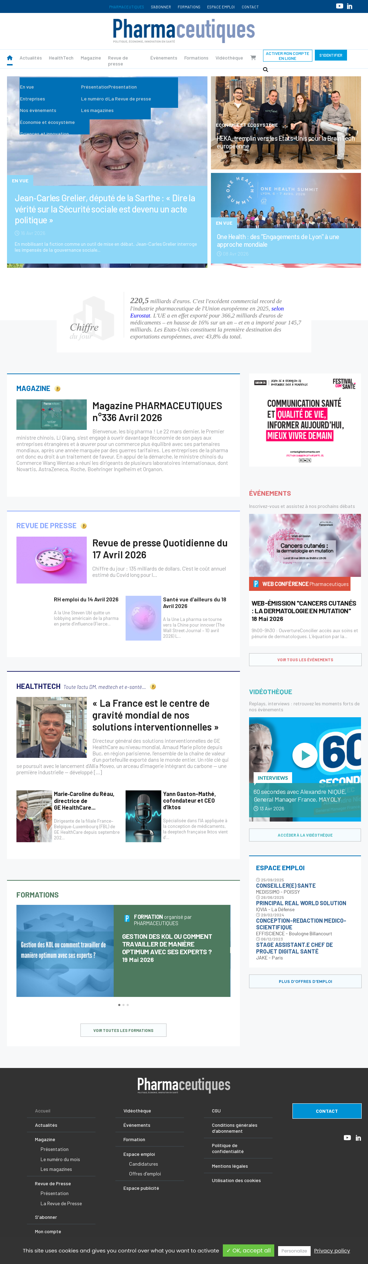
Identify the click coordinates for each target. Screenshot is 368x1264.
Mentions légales (230, 1166)
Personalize (294, 1251)
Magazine (91, 58)
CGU (216, 1110)
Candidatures (143, 1164)
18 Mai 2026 (304, 610)
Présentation (55, 1149)
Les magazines (56, 1169)
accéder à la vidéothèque (305, 835)
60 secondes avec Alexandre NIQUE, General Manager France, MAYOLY (300, 795)
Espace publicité (141, 1188)
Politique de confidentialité (228, 1148)
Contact (250, 7)
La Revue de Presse (61, 1203)
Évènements (163, 58)
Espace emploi (221, 7)
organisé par (163, 920)
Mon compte (48, 1231)
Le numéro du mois (60, 1159)
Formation (134, 1139)
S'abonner (161, 7)
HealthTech (61, 58)
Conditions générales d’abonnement (234, 1128)
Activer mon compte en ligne (287, 56)
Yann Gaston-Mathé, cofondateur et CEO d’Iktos (189, 800)
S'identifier (330, 55)
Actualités (31, 58)
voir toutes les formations (123, 1030)
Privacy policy (332, 1250)
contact (327, 1111)
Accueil (42, 1110)
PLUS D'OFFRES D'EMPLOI (305, 981)
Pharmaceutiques (126, 7)
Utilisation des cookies (236, 1180)
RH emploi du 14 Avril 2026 (86, 599)
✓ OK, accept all (248, 1250)
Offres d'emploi (145, 1173)
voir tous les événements (305, 659)
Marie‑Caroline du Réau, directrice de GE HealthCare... (84, 800)
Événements (136, 1125)
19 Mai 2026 (167, 948)
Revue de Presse (53, 1183)
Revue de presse (118, 61)
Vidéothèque (229, 58)
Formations (189, 7)
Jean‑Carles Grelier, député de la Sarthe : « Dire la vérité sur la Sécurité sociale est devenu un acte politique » (105, 208)
